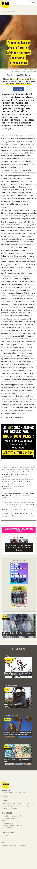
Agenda (4, 838)
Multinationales (7, 823)
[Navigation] (33, 2)
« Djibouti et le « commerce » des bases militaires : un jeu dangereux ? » (18, 507)
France (3, 821)
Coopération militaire (23, 84)
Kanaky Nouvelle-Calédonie (11, 825)
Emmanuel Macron (17, 79)
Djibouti (11, 11)
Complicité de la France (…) (11, 816)
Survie (27, 75)
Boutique (4, 835)
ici (18, 393)
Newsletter (5, 842)
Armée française (7, 828)
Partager (18, 89)
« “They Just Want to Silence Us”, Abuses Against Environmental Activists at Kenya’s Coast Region (17, 484)
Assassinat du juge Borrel (18, 81)
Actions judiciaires (8, 818)
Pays (3, 11)
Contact (4, 840)
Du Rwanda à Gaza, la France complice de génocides (19, 530)
